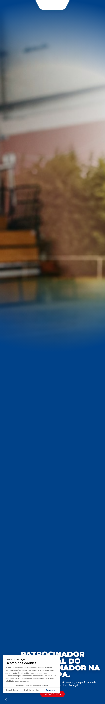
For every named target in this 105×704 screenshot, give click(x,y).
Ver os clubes (52, 694)
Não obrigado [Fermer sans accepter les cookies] (12, 690)
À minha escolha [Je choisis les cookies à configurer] (31, 690)
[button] (5, 699)
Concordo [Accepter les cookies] (50, 690)
